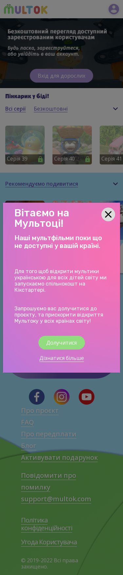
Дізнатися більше (61, 358)
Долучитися (61, 342)
